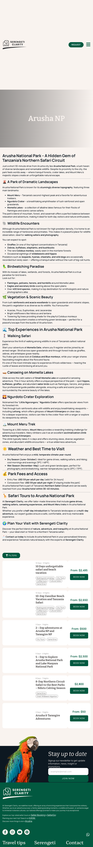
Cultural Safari (55, 581)
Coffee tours (42, 581)
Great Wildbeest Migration (47, 696)
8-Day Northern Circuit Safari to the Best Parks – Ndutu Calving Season (50, 685)
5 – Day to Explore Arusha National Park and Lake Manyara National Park (49, 661)
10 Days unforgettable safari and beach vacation (49, 569)
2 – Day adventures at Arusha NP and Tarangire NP (49, 631)
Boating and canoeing (45, 578)
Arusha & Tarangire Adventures (48, 717)
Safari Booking (38, 815)
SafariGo (51, 815)
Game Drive (41, 584)
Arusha (28, 821)
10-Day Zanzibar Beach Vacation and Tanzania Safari (50, 599)
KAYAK (32, 818)
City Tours (61, 578)
